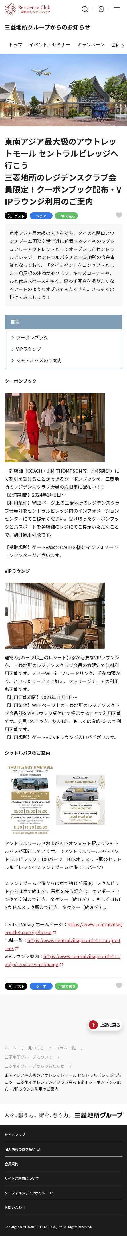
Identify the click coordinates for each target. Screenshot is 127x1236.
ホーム (11, 1048)
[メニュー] (116, 9)
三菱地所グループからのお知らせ (34, 1066)
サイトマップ (15, 1134)
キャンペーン (90, 44)
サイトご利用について (22, 1178)
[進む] (122, 45)
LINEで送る (66, 215)
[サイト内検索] (84, 9)
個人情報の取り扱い (20, 1149)
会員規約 (11, 1163)
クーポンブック (32, 337)
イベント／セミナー (49, 44)
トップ (15, 44)
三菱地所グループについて (28, 1057)
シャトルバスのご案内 (39, 360)
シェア (41, 215)
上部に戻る (104, 1024)
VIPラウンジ (28, 348)
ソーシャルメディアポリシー (27, 1192)
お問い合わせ (15, 1207)
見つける (36, 1048)
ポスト (16, 215)
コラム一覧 (65, 1048)
